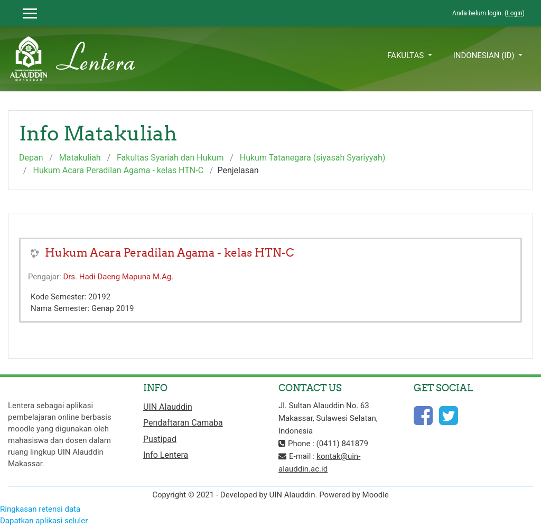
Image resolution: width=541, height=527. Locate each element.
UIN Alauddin (167, 407)
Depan (31, 158)
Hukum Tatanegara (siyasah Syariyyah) (313, 158)
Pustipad (159, 439)
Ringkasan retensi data (40, 509)
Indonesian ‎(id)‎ (485, 55)
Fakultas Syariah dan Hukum (170, 158)
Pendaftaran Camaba (183, 423)
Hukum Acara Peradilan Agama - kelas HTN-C (118, 170)
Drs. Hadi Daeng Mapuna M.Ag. (118, 276)
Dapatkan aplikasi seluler (44, 520)
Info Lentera (165, 455)
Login (515, 13)
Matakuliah (80, 158)
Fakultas (406, 55)
